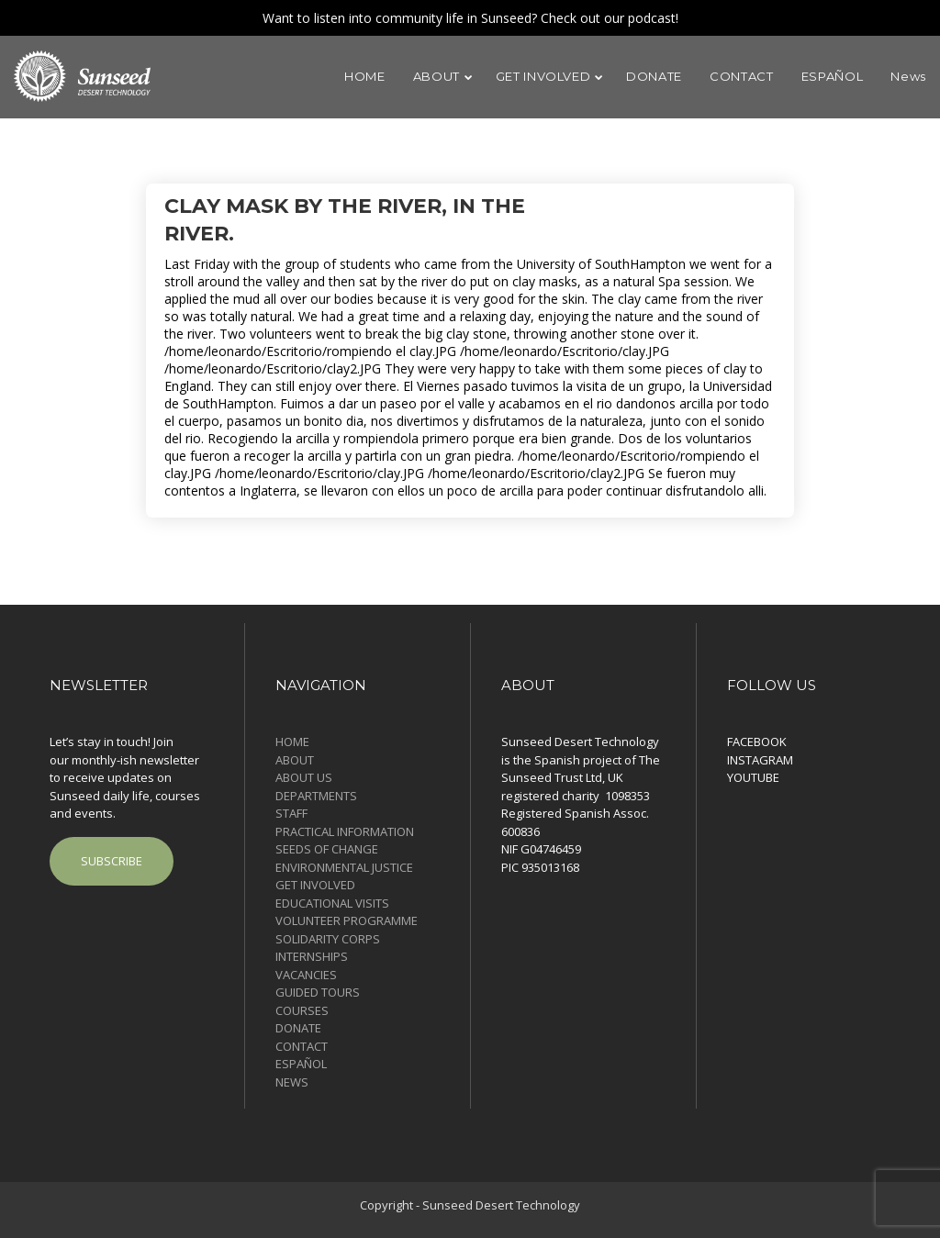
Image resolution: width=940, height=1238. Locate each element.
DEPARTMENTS (316, 795)
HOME (292, 741)
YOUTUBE (753, 777)
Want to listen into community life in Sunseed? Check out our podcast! (470, 18)
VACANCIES (306, 974)
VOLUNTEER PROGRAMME (346, 920)
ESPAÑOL (301, 1063)
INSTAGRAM (760, 760)
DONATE (298, 1028)
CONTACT (301, 1046)
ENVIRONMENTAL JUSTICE (344, 867)
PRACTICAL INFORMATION (344, 831)
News (291, 1082)
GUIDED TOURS (317, 992)
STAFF (291, 813)
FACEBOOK (757, 741)
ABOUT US (303, 777)
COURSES (302, 1010)
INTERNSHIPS (311, 956)
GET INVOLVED (315, 884)
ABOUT (294, 760)
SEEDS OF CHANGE (326, 849)
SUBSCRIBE (111, 861)
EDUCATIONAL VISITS (332, 903)
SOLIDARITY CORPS (327, 939)
